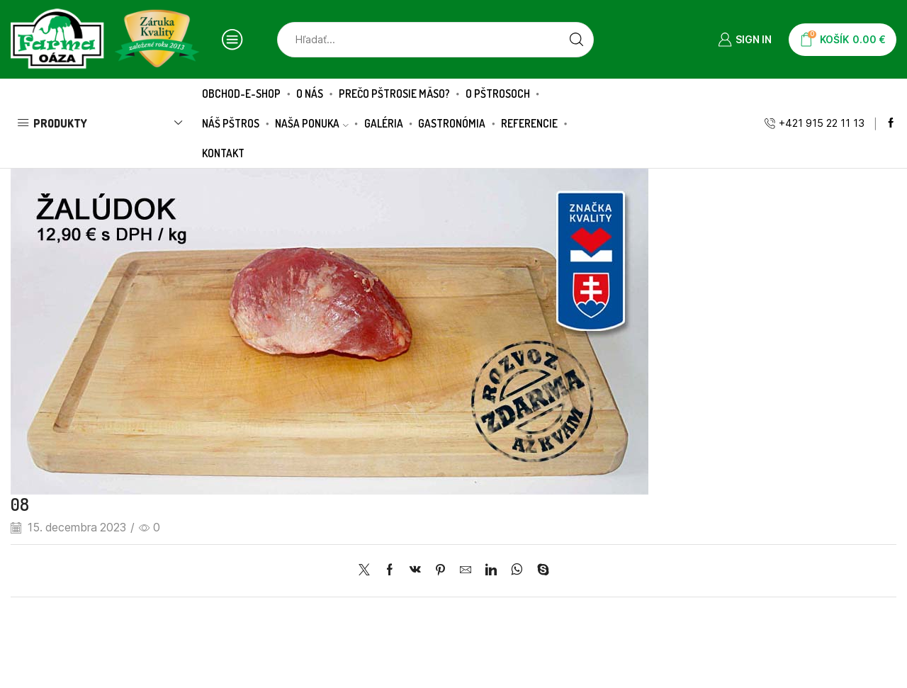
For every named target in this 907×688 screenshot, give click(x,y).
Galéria (383, 123)
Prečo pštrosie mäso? (394, 93)
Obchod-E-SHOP (241, 93)
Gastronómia (451, 123)
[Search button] (576, 40)
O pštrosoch (498, 93)
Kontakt (223, 153)
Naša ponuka (312, 123)
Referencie (529, 123)
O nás (309, 93)
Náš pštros (230, 123)
